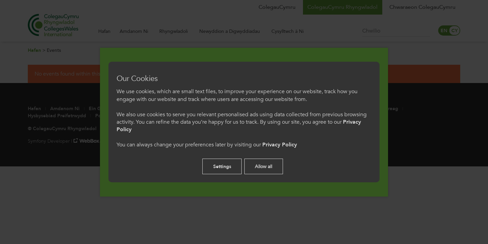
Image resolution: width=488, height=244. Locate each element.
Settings (222, 166)
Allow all (263, 166)
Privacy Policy (279, 144)
